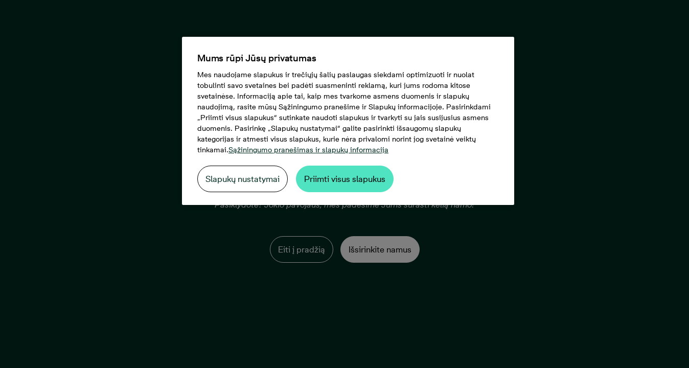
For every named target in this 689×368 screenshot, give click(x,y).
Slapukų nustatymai (242, 179)
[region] (348, 121)
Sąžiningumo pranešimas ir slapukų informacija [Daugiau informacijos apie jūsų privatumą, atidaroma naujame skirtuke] (308, 149)
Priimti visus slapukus (344, 179)
